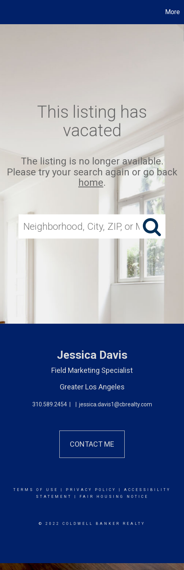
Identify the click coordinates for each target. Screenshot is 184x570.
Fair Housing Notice (113, 497)
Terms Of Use (35, 490)
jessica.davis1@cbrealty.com (115, 404)
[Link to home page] (7, 12)
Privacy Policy (91, 490)
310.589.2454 (49, 404)
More (172, 12)
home (90, 182)
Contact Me (92, 444)
